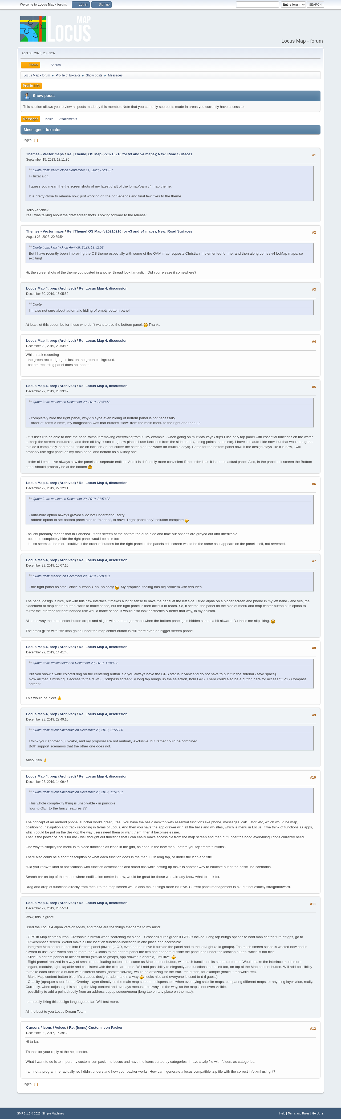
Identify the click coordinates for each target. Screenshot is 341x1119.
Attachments (68, 119)
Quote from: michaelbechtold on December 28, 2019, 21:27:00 (78, 730)
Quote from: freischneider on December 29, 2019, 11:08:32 (75, 663)
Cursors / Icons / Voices (46, 1028)
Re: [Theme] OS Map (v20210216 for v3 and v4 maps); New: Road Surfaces (129, 154)
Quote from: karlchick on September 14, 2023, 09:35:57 (73, 170)
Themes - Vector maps (45, 154)
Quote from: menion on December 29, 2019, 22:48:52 (71, 402)
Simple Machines (53, 1113)
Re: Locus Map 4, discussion (103, 288)
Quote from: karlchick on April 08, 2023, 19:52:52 (68, 247)
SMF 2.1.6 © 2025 (28, 1113)
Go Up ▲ (318, 1113)
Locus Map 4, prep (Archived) (51, 288)
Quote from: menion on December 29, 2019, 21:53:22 (71, 499)
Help (282, 1113)
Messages (30, 119)
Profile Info (31, 86)
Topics (48, 119)
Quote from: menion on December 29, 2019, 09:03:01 (71, 576)
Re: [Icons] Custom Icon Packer (96, 1028)
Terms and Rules (299, 1113)
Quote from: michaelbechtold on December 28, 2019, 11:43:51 (78, 792)
